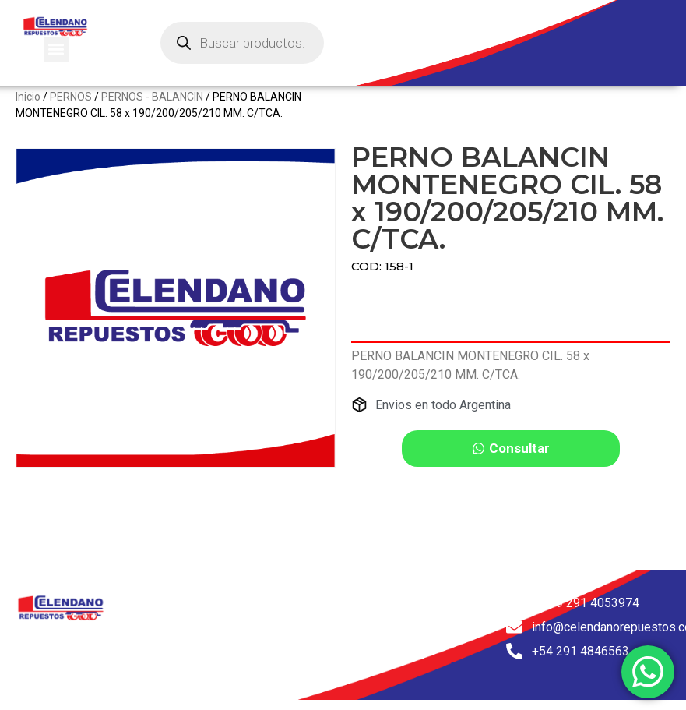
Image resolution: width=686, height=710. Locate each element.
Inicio (28, 109)
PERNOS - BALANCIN (152, 109)
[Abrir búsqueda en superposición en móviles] (242, 43)
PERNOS (71, 109)
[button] (56, 49)
